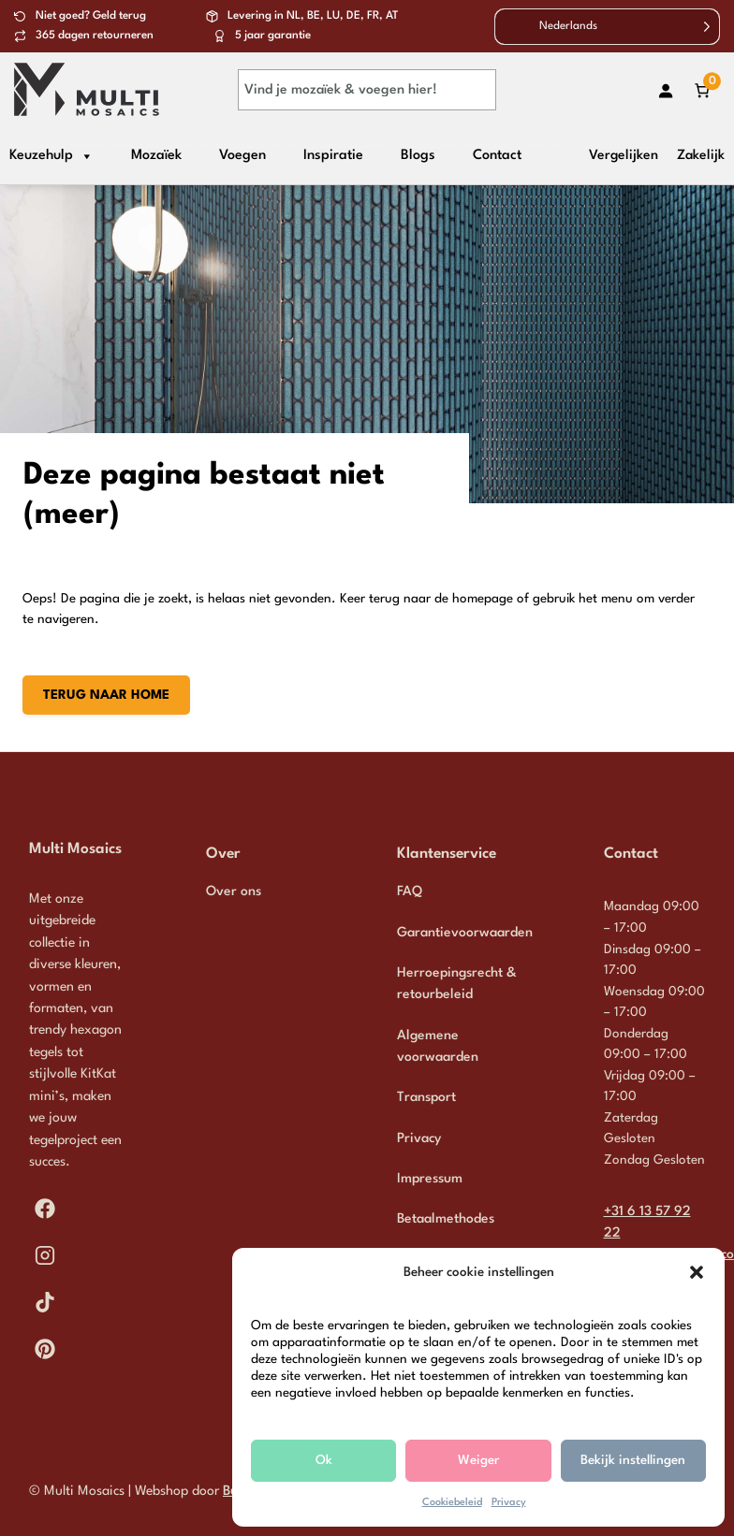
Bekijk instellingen (632, 1460)
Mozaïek (156, 156)
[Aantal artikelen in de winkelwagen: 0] (701, 90)
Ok (324, 1460)
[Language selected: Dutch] (607, 26)
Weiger (478, 1460)
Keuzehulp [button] (51, 156)
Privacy (509, 1503)
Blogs (418, 156)
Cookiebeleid (452, 1503)
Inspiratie (333, 156)
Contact (497, 156)
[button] (696, 1272)
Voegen (242, 156)
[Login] (665, 90)
